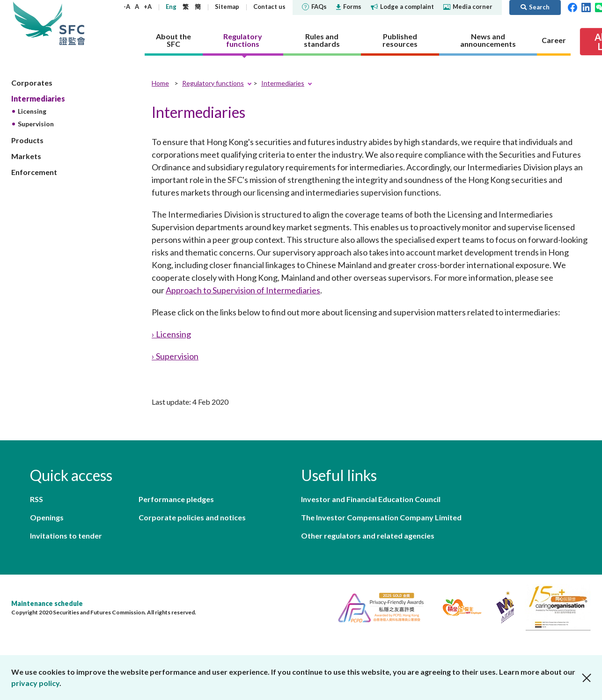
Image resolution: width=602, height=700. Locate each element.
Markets (26, 156)
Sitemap (227, 6)
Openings (47, 517)
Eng (171, 6)
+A (148, 6)
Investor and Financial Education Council (370, 499)
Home (160, 83)
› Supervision (175, 356)
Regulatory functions (213, 83)
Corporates (31, 82)
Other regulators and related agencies (367, 535)
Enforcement (34, 172)
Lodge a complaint (402, 6)
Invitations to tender (66, 535)
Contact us (269, 6)
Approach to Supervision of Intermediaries (243, 290)
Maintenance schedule (47, 603)
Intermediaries (38, 98)
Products (27, 140)
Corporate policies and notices (192, 517)
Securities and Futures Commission (72, 23)
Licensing (32, 111)
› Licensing (171, 334)
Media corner (467, 6)
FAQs (314, 6)
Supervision (36, 124)
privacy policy (35, 682)
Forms (348, 6)
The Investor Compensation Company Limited (381, 517)
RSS (36, 499)
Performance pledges (176, 499)
